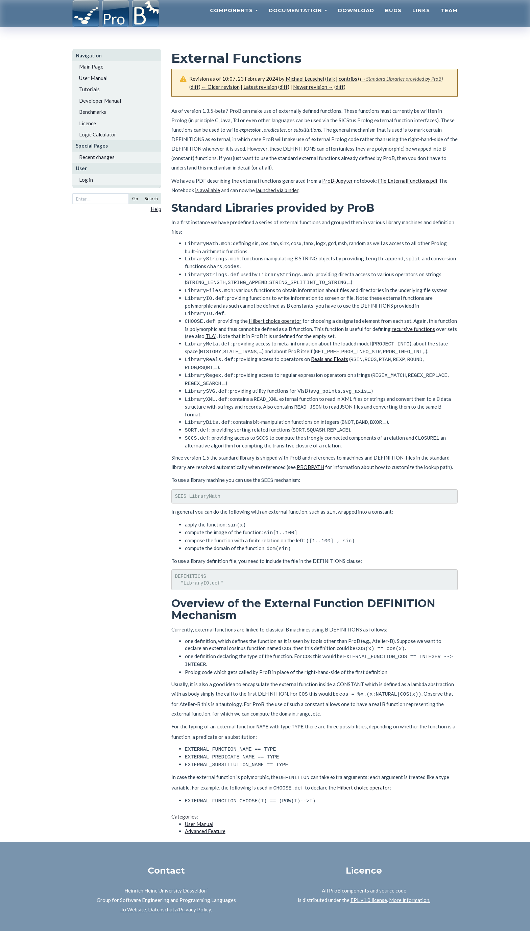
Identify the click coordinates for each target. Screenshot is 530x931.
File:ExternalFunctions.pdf (408, 181)
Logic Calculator (97, 134)
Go (135, 198)
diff (195, 87)
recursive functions (413, 323)
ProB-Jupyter (337, 181)
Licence (87, 123)
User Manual (93, 78)
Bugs (393, 19)
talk (331, 79)
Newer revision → (313, 87)
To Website (133, 882)
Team (449, 19)
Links (421, 19)
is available (207, 190)
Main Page (91, 66)
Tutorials (89, 89)
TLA (210, 330)
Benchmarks (92, 112)
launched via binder (277, 190)
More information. (409, 872)
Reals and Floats (329, 351)
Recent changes (97, 157)
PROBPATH (310, 453)
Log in (86, 180)
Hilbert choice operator (275, 315)
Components (234, 19)
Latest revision (260, 87)
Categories (184, 789)
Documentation (298, 19)
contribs (348, 79)
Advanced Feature (205, 803)
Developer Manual (100, 101)
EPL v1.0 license (369, 872)
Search (151, 198)
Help (156, 209)
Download (356, 19)
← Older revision (220, 87)
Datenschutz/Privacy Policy (179, 882)
